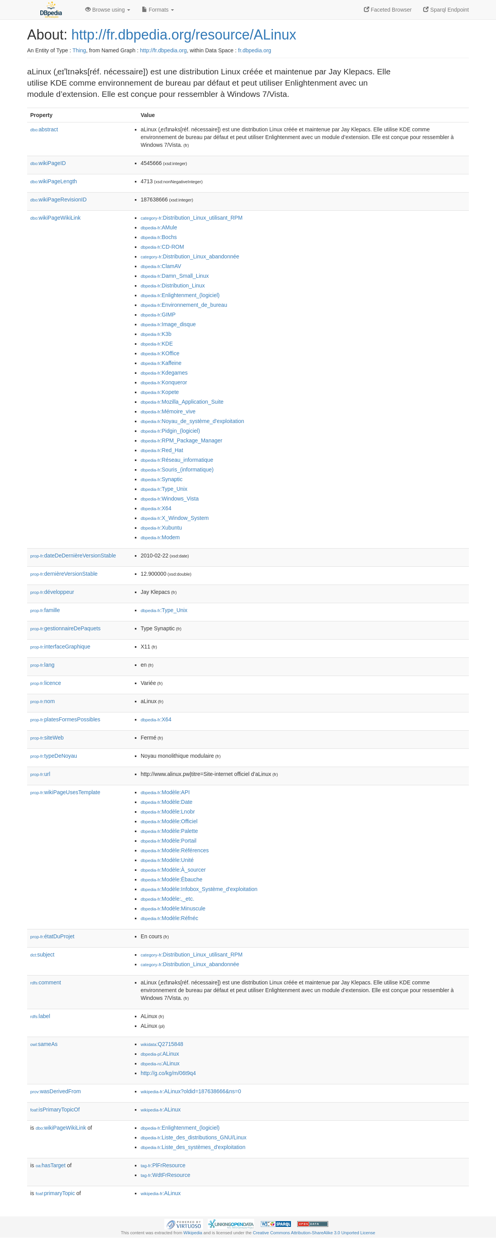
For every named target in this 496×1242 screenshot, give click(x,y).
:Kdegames (164, 373)
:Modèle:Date (167, 802)
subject (42, 954)
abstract (44, 129)
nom (42, 701)
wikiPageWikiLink (55, 218)
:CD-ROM (162, 247)
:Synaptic (162, 479)
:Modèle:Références (175, 850)
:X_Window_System (175, 518)
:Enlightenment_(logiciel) (180, 295)
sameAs (43, 1044)
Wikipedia (192, 1232)
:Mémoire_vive (168, 411)
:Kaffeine (161, 363)
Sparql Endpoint (446, 10)
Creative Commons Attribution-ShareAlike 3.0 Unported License (314, 1232)
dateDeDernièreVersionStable (73, 555)
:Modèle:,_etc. (167, 899)
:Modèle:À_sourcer (173, 870)
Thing (79, 50)
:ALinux (160, 1054)
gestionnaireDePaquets (65, 628)
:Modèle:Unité (167, 860)
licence (45, 683)
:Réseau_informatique (177, 460)
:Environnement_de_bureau (184, 305)
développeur (52, 592)
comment (45, 982)
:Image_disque (168, 324)
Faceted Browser (388, 10)
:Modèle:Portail (168, 841)
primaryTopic (55, 1193)
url (40, 774)
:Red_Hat (162, 450)
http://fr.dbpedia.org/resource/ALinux (183, 35)
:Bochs (159, 237)
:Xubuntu (161, 528)
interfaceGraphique (60, 646)
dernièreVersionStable (64, 574)
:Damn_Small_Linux (175, 276)
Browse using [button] (107, 10)
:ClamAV (161, 266)
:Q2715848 (162, 1044)
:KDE (157, 344)
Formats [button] (158, 10)
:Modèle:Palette (169, 831)
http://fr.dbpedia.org (163, 50)
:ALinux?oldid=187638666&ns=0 (191, 1091)
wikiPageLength (53, 181)
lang (42, 665)
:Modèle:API (165, 792)
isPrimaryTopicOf (55, 1109)
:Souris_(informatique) (177, 469)
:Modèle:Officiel (169, 821)
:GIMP (158, 314)
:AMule (159, 227)
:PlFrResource (163, 1165)
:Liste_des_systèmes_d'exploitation (193, 1147)
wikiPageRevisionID (58, 199)
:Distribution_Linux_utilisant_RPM (192, 218)
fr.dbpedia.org (254, 50)
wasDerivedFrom (55, 1091)
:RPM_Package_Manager (181, 440)
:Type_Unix (164, 489)
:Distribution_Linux (173, 285)
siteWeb (47, 738)
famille (45, 610)
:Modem (160, 537)
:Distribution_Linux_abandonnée (190, 256)
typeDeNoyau (53, 756)
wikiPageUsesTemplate (65, 792)
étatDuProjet (52, 936)
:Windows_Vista (170, 498)
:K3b (156, 334)
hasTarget (50, 1165)
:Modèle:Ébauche (171, 879)
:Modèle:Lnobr (168, 812)
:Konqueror (164, 382)
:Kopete (160, 392)
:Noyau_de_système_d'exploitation (192, 421)
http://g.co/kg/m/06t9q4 (168, 1073)
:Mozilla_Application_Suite (182, 402)
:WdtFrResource (165, 1175)
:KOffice (160, 353)
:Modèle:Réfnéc (169, 918)
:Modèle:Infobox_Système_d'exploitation (199, 889)
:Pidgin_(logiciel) (170, 431)
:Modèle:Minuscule (173, 908)
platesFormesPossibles (65, 719)
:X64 (156, 508)
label (40, 1016)
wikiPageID (48, 163)
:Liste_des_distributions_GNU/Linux (193, 1137)
